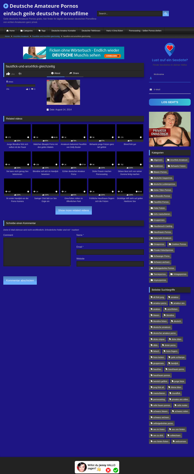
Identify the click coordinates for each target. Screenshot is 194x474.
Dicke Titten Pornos (162, 190)
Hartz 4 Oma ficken (114, 31)
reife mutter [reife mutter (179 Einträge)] (182, 405)
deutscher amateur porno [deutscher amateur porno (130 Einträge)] (164, 333)
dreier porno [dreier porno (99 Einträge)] (170, 345)
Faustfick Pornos (161, 202)
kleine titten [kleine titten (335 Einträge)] (176, 387)
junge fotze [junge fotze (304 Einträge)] (179, 381)
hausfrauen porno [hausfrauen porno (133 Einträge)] (176, 369)
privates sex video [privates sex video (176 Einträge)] (180, 399)
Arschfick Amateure (21, 36)
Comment (8, 235)
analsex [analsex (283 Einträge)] (156, 309)
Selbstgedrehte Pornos (164, 268)
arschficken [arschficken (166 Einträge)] (172, 309)
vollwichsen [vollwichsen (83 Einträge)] (175, 435)
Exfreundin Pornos (162, 196)
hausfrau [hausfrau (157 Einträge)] (157, 369)
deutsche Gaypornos (163, 178)
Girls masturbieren (162, 214)
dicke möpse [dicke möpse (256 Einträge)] (159, 339)
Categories (28, 31)
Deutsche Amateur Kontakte (63, 31)
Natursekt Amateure (162, 238)
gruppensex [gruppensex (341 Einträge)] (158, 363)
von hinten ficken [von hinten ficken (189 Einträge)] (160, 441)
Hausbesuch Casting (163, 226)
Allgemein (158, 160)
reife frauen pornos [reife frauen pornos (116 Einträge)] (161, 405)
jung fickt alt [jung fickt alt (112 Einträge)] (158, 387)
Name (80, 235)
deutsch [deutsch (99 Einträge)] (177, 321)
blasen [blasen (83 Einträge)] (156, 315)
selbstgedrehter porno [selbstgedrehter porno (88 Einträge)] (163, 423)
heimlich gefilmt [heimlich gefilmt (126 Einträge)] (160, 381)
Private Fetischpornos (163, 250)
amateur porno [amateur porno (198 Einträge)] (159, 303)
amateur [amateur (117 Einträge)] (174, 297)
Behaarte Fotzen (178, 166)
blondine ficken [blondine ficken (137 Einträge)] (160, 321)
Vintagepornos (179, 274)
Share (74, 73)
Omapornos (159, 244)
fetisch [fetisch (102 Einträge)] (156, 351)
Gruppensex (159, 220)
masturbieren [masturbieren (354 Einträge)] (159, 393)
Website (80, 258)
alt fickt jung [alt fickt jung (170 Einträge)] (158, 297)
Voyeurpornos (160, 280)
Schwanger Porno (162, 256)
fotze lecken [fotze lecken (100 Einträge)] (158, 357)
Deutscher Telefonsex (91, 31)
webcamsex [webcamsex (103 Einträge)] (181, 441)
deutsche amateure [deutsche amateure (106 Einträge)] (161, 327)
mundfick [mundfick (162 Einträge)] (176, 393)
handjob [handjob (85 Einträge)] (174, 363)
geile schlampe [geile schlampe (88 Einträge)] (178, 357)
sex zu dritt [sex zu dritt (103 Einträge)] (158, 435)
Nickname (159, 74)
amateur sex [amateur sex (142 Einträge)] (179, 303)
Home (12, 31)
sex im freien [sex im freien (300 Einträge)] (159, 429)
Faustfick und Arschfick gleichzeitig (46, 36)
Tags (43, 31)
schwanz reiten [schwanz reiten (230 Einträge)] (181, 411)
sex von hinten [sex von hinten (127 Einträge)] (178, 429)
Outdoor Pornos (179, 244)
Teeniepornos (160, 274)
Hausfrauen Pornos (162, 232)
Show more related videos (73, 210)
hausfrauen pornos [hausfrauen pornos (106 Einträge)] (161, 375)
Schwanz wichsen (162, 262)
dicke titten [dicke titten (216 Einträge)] (176, 339)
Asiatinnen (158, 166)
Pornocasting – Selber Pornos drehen (145, 31)
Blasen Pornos (160, 172)
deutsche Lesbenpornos (164, 184)
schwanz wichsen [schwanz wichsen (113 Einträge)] (161, 417)
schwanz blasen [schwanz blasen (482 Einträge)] (160, 411)
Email (80, 247)
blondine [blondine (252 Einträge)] (170, 315)
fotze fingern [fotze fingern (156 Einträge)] (171, 351)
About (55, 73)
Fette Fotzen (159, 208)
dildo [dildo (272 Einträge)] (155, 345)
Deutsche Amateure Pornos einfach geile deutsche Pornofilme (45, 9)
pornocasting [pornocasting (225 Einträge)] (159, 399)
